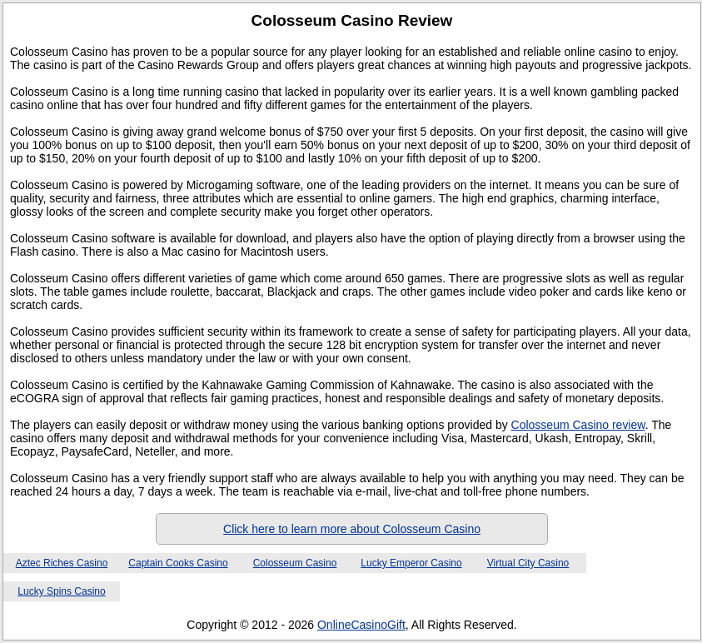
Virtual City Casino (528, 563)
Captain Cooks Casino (177, 563)
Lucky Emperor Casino (411, 563)
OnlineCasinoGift (361, 624)
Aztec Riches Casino (62, 563)
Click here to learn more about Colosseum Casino (351, 529)
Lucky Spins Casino (61, 591)
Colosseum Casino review (578, 424)
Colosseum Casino (295, 563)
